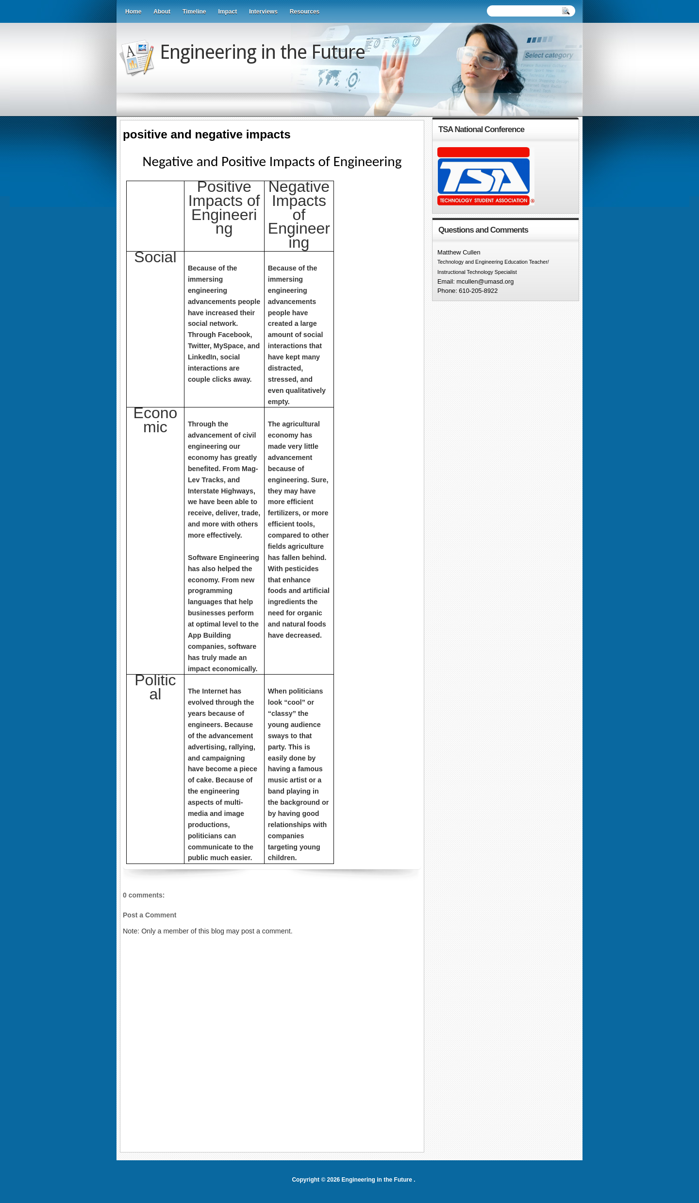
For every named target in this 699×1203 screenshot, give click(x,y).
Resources (304, 11)
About (161, 11)
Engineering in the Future (262, 52)
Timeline (194, 11)
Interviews (263, 11)
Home (133, 11)
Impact (227, 11)
